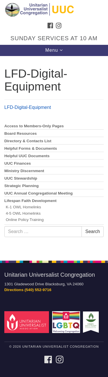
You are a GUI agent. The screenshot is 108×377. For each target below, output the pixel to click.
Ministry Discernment (24, 171)
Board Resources (20, 133)
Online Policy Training (24, 220)
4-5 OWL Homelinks (23, 213)
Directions (13, 290)
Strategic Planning (21, 186)
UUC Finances (17, 163)
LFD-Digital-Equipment (27, 107)
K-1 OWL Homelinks (23, 207)
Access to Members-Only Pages (34, 126)
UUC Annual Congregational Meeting (38, 193)
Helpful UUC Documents (27, 156)
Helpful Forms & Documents (30, 148)
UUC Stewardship (20, 178)
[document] (54, 155)
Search (92, 231)
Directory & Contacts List (27, 141)
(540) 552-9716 (37, 290)
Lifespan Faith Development (30, 201)
